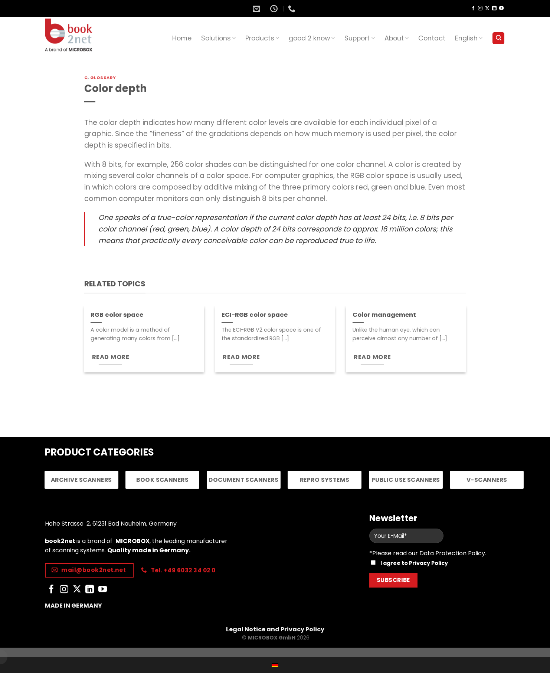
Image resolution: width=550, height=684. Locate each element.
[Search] (498, 38)
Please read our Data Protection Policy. (429, 553)
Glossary (103, 77)
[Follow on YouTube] (501, 8)
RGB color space (117, 315)
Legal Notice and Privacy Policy (275, 629)
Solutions (218, 38)
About (396, 38)
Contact (431, 38)
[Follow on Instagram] (480, 8)
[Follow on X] (487, 8)
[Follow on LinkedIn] (494, 8)
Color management (384, 315)
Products (262, 38)
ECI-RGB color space (255, 315)
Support (359, 38)
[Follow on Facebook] (473, 8)
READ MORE (110, 357)
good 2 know (312, 38)
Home (181, 38)
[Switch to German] (275, 665)
